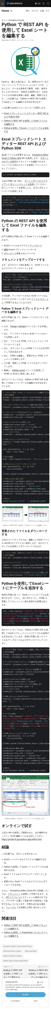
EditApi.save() (18, 370)
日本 (38, 3)
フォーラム (11, 907)
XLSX (4, 155)
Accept (25, 995)
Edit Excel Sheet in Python (12, 956)
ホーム (4, 20)
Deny (36, 1001)
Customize (15, 1001)
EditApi (22, 326)
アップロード (36, 245)
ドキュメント (14, 894)
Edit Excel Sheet (30, 951)
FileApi (13, 326)
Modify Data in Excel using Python (15, 961)
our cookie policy (12, 989)
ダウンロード (10, 253)
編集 (6, 249)
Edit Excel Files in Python (12, 951)
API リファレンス (14, 897)
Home (5, 10)
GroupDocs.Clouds (16, 20)
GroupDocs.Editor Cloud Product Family (17, 946)
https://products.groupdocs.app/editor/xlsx (22, 839)
